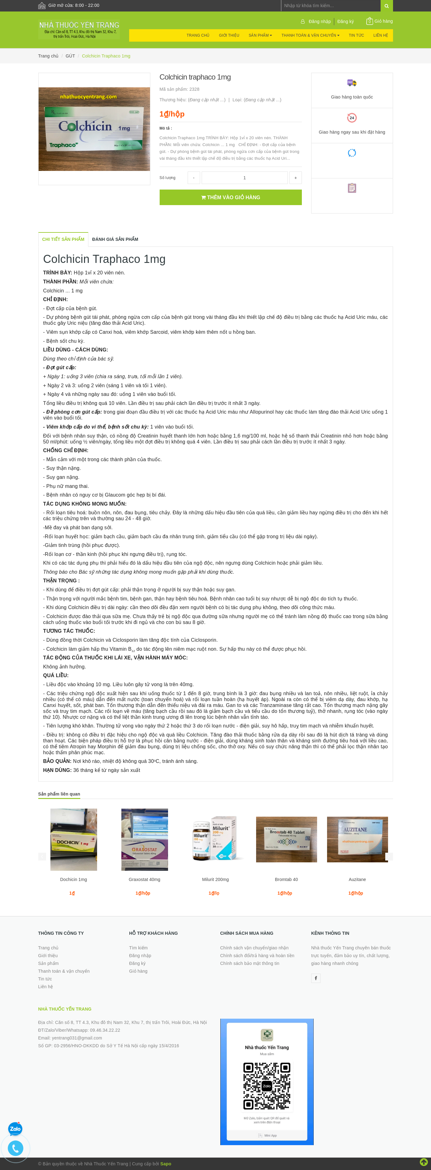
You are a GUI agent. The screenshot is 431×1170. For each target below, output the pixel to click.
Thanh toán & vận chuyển (311, 35)
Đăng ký (345, 21)
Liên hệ (380, 35)
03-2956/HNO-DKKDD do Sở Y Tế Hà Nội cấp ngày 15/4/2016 (116, 1045)
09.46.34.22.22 (105, 1030)
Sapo (165, 1163)
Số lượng (168, 178)
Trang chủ (198, 35)
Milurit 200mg (215, 879)
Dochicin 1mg (73, 879)
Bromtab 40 (286, 879)
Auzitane (357, 879)
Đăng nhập (320, 21)
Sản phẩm (260, 35)
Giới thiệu (229, 35)
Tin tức (356, 35)
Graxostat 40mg (145, 879)
